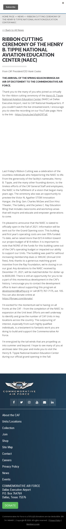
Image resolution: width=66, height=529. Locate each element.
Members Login (33, 524)
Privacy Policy (55, 520)
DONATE (10, 505)
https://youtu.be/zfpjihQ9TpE (31, 114)
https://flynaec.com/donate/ (17, 298)
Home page (8, 16)
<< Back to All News (13, 30)
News (21, 16)
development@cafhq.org (15, 291)
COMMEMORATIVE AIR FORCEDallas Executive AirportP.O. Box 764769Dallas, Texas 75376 (21, 491)
